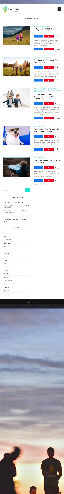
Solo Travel (7, 277)
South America (56, 90)
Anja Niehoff (38, 52)
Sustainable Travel (9, 284)
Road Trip (6, 274)
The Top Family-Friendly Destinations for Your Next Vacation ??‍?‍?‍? (44, 96)
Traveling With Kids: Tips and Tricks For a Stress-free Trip (47, 161)
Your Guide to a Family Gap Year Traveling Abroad (46, 61)
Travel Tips (48, 26)
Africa (35, 88)
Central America (52, 88)
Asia (39, 88)
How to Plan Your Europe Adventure (13, 202)
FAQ (5, 263)
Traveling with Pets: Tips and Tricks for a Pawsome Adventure (47, 130)
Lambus (37, 302)
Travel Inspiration (39, 91)
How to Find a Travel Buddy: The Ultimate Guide (16, 216)
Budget (6, 250)
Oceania (6, 270)
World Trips (48, 57)
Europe (36, 90)
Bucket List (44, 88)
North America (46, 90)
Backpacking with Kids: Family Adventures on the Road (45, 30)
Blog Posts (7, 243)
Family (43, 26)
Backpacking (37, 26)
